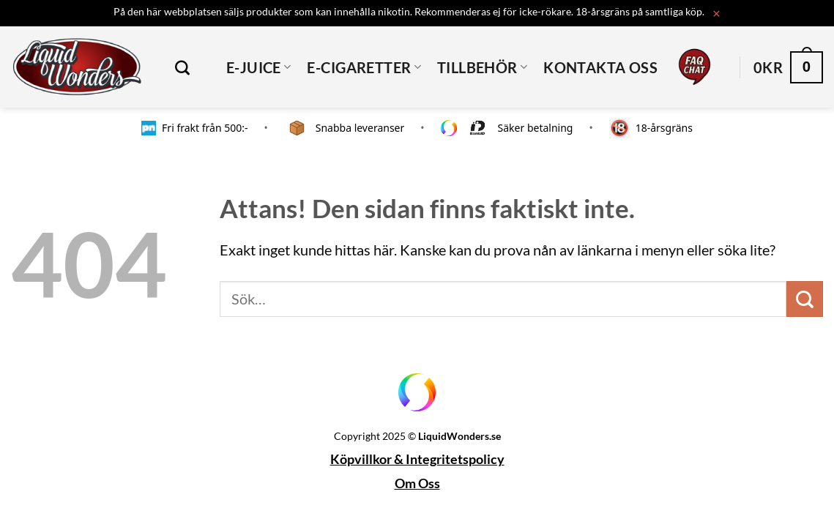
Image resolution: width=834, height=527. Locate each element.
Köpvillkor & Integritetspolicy (417, 459)
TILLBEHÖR (482, 67)
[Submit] (804, 299)
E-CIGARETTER (364, 67)
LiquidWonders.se (459, 436)
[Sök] (188, 67)
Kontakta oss (600, 67)
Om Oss (417, 483)
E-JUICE (258, 67)
